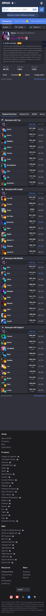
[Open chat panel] (44, 44)
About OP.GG (6, 438)
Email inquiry (6, 581)
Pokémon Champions (9, 498)
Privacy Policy (7, 572)
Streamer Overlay (8, 521)
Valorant (4, 462)
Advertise (27, 575)
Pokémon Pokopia (8, 489)
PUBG (3, 468)
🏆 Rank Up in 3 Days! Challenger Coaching (24, 15)
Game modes (21, 21)
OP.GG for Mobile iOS (9, 533)
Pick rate (32, 124)
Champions (7, 21)
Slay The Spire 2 (7, 492)
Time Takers (6, 495)
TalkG (3, 512)
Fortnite (4, 477)
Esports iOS (5, 562)
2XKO (3, 471)
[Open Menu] (41, 2)
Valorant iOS (6, 545)
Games (4, 506)
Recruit (26, 578)
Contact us (5, 583)
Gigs (3, 518)
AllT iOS (4, 539)
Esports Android (7, 560)
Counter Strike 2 (7, 480)
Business (26, 572)
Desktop (4, 503)
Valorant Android (8, 542)
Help (3, 578)
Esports (4, 515)
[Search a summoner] (34, 9)
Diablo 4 (4, 500)
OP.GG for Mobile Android (11, 530)
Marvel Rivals (6, 474)
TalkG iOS (5, 557)
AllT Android (6, 536)
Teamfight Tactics (8, 459)
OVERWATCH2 (7, 465)
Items (27, 75)
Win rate (41, 124)
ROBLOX (4, 486)
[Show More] (13, 2)
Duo (3, 509)
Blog (3, 444)
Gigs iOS (4, 551)
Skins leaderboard (38, 21)
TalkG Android (6, 554)
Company (5, 441)
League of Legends (8, 456)
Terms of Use (6, 575)
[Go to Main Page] (6, 3)
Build (5, 75)
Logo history (6, 447)
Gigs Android (6, 548)
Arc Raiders (5, 483)
